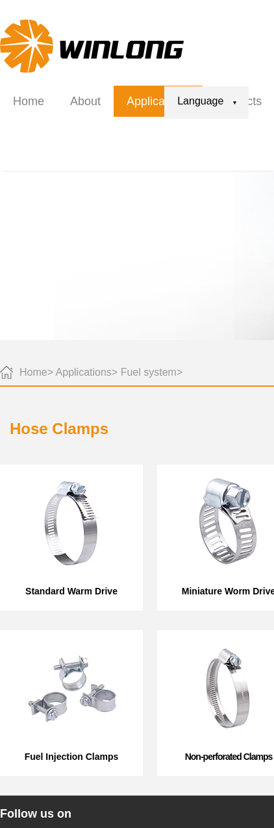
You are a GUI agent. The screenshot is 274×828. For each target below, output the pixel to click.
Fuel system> (150, 372)
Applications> (87, 372)
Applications (158, 101)
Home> (36, 372)
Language (206, 100)
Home (28, 101)
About (85, 101)
